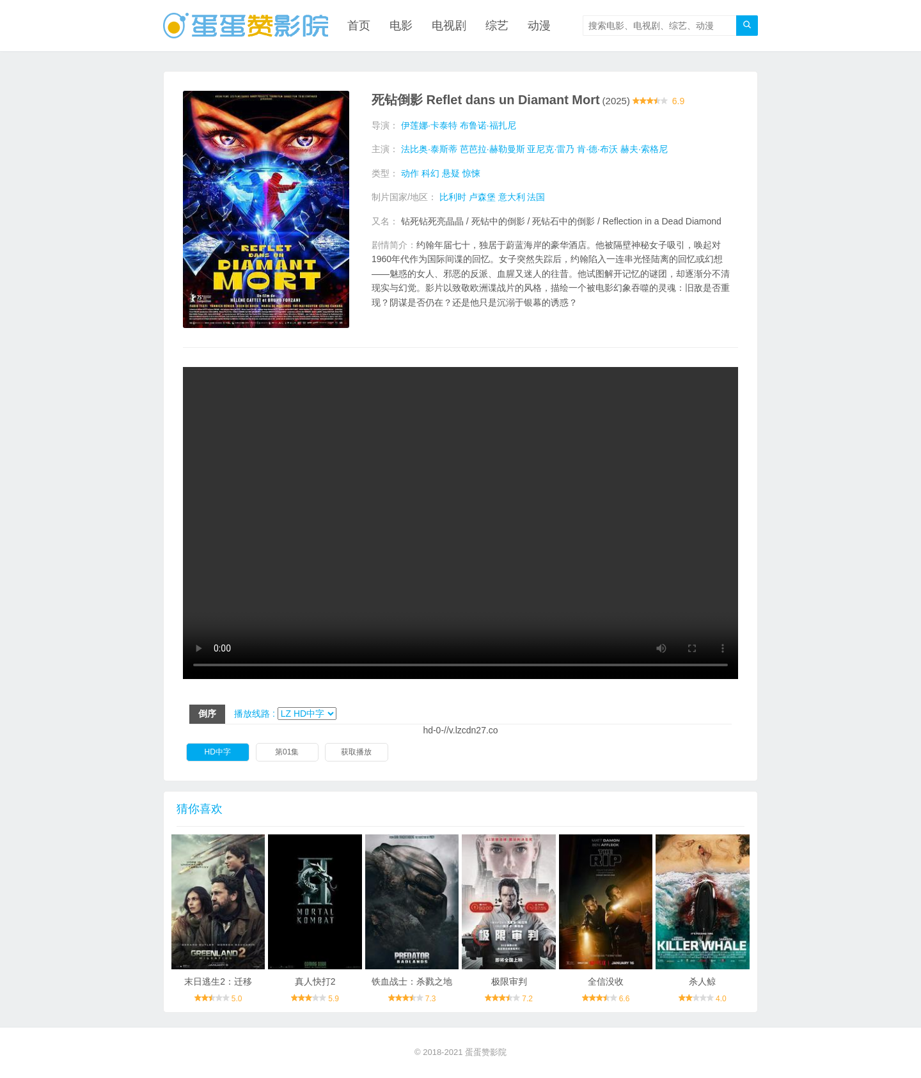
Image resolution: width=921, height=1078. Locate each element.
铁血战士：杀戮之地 (412, 981)
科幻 (430, 173)
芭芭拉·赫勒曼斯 (492, 149)
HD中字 (218, 751)
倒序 (207, 713)
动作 (410, 173)
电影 (401, 25)
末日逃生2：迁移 (218, 981)
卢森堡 (482, 197)
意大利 (511, 197)
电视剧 (449, 25)
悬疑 (451, 173)
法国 (536, 197)
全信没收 (606, 981)
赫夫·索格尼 (644, 149)
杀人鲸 (702, 981)
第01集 (287, 751)
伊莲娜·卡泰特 (429, 125)
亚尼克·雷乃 (550, 149)
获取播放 (356, 751)
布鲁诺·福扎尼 (488, 125)
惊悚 (471, 173)
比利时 (452, 197)
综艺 (496, 25)
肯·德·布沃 (597, 149)
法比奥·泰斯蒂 (429, 149)
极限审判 (509, 981)
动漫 (539, 25)
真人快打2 (315, 981)
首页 (358, 25)
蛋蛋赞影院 (486, 1052)
